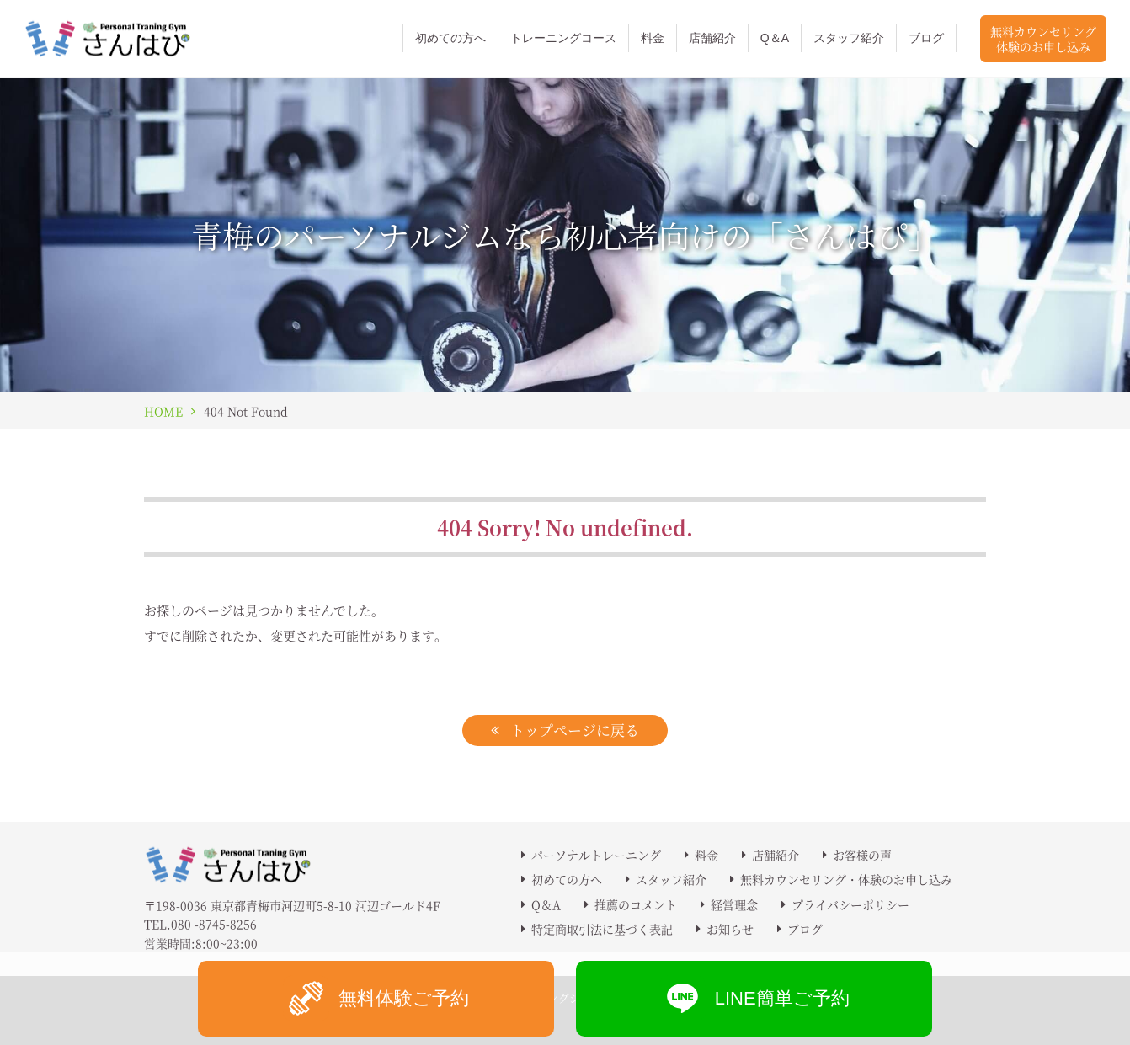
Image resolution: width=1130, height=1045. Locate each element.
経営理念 (734, 904)
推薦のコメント (635, 904)
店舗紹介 (712, 38)
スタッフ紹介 (848, 38)
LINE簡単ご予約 (754, 998)
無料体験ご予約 (376, 998)
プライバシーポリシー (850, 904)
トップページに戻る (574, 729)
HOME (163, 411)
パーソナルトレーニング (596, 854)
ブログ (926, 38)
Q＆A (774, 38)
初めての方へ (450, 38)
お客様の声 (862, 854)
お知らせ (730, 928)
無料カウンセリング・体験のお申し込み (846, 879)
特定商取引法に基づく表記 (602, 928)
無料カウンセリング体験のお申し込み (1043, 39)
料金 (652, 38)
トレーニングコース (563, 38)
